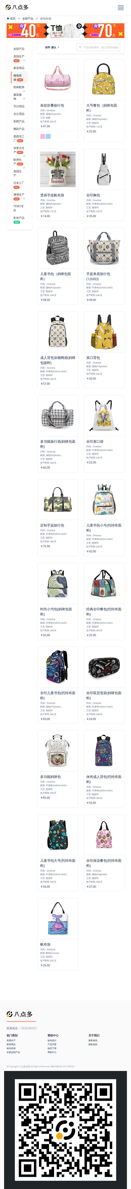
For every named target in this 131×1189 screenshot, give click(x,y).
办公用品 (18, 114)
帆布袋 (45, 944)
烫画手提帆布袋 (52, 195)
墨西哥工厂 (18, 138)
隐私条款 (93, 1044)
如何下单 (52, 1048)
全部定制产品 (13, 1052)
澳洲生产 (19, 197)
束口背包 (93, 357)
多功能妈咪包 (50, 776)
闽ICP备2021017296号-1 (63, 1066)
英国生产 (17, 173)
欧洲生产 (19, 162)
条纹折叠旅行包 (52, 105)
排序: (51, 47)
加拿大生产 (19, 151)
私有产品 (18, 220)
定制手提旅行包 (52, 525)
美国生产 (19, 58)
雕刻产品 (18, 129)
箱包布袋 (18, 78)
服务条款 (93, 1040)
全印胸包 (93, 195)
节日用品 (18, 106)
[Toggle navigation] (120, 8)
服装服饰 (19, 97)
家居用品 (19, 69)
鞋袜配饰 (19, 88)
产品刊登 (52, 1044)
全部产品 (27, 18)
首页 (11, 18)
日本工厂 (18, 185)
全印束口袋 (94, 441)
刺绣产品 (18, 121)
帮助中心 (52, 1052)
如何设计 (52, 1040)
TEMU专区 (18, 208)
